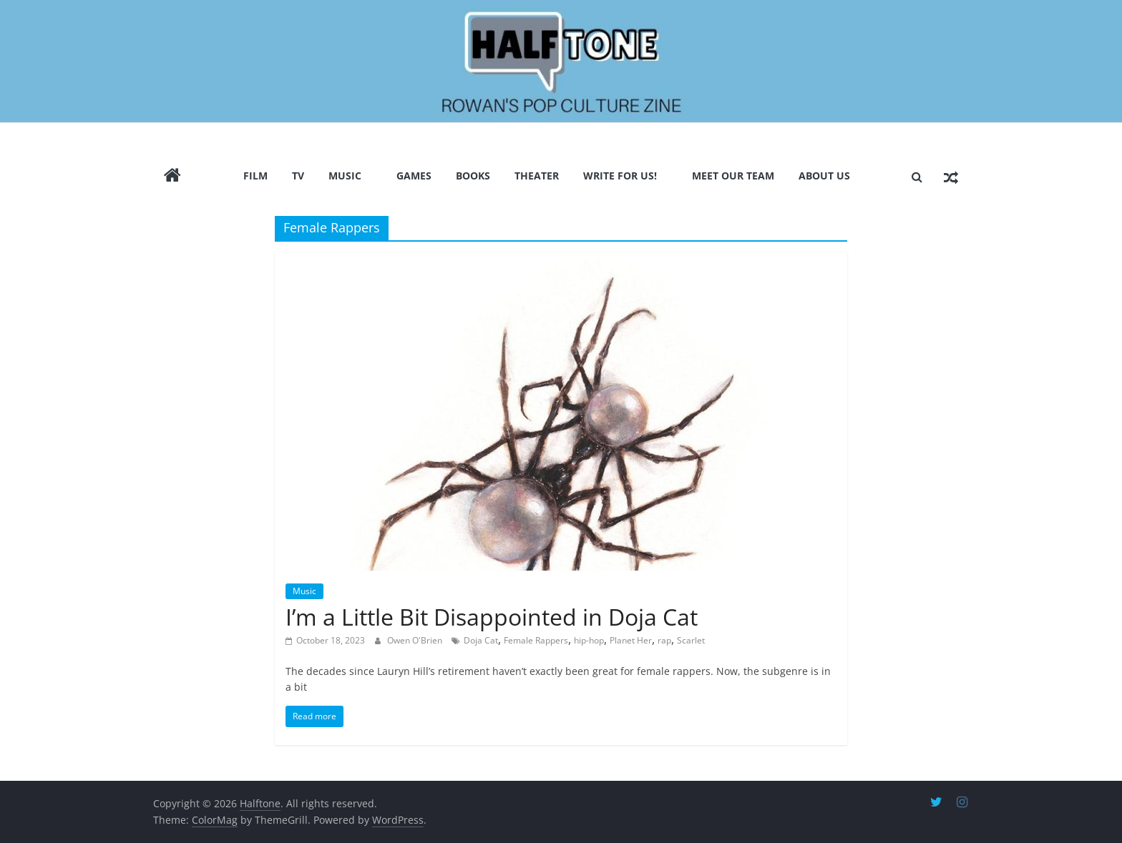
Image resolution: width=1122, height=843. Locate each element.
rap (664, 640)
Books (473, 175)
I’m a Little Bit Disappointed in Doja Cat (492, 616)
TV (298, 175)
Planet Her (631, 640)
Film (255, 175)
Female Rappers (536, 640)
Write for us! (620, 175)
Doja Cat (481, 640)
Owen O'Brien (415, 640)
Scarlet (691, 640)
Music (344, 175)
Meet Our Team (733, 175)
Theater (536, 175)
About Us (824, 175)
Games (413, 175)
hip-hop (589, 640)
